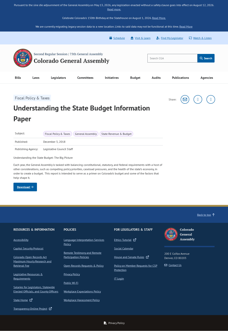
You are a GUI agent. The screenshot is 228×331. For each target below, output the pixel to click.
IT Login (119, 278)
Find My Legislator (169, 38)
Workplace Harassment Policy (82, 300)
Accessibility (20, 240)
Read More (185, 26)
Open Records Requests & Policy (84, 265)
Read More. (159, 18)
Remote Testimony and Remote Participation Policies (82, 255)
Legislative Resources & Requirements (28, 276)
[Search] (172, 58)
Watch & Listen (200, 38)
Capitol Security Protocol (28, 248)
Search (206, 58)
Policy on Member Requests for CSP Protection (135, 268)
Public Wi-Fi (71, 283)
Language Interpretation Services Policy (84, 242)
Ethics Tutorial (125, 240)
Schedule (117, 38)
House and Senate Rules (131, 257)
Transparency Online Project (32, 308)
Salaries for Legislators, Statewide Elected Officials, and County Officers (35, 289)
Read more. (114, 9)
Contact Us (173, 265)
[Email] (185, 99)
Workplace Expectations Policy (82, 291)
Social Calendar (123, 248)
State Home (22, 300)
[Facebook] (210, 99)
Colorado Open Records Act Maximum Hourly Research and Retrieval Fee (32, 261)
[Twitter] (198, 99)
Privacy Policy (72, 274)
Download (25, 187)
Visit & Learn (141, 38)
